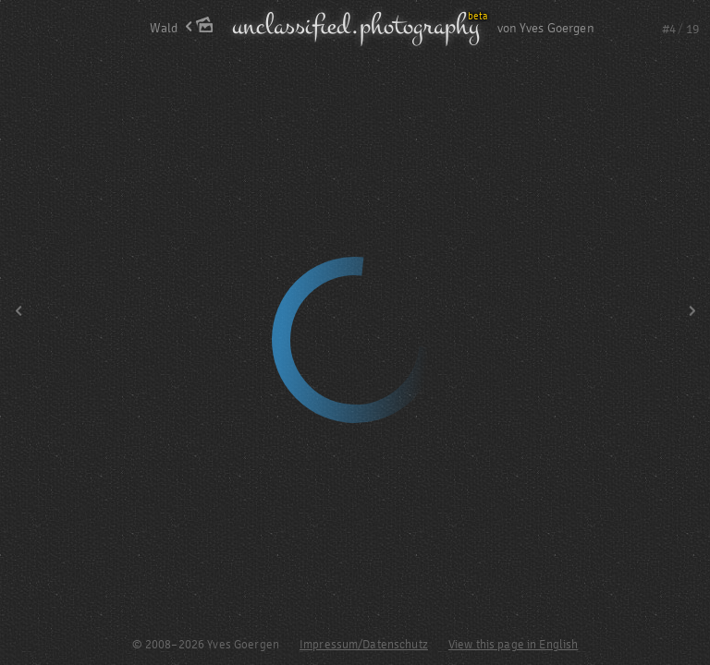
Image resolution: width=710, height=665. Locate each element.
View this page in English (513, 644)
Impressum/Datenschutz (364, 644)
